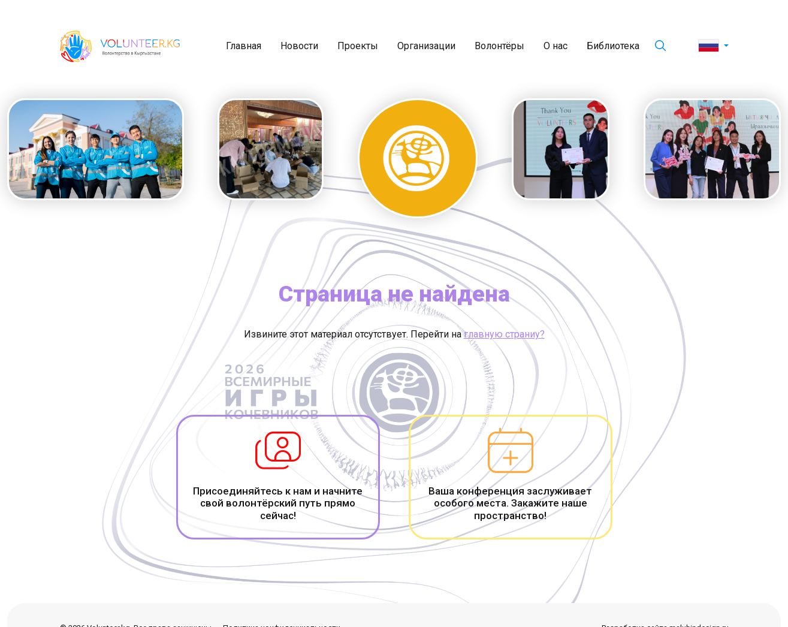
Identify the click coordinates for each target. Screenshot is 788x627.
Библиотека (613, 46)
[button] (713, 46)
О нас (555, 46)
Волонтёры (499, 46)
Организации (426, 46)
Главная (243, 46)
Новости (299, 46)
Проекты (357, 46)
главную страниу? (504, 334)
